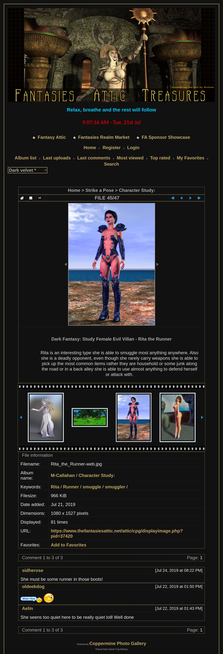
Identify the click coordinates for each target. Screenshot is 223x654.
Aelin (27, 608)
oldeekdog (33, 586)
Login (133, 147)
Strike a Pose (99, 190)
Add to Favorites (68, 544)
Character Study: (137, 190)
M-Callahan (63, 475)
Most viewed (130, 157)
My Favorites (190, 157)
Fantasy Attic (52, 137)
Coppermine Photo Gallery (117, 643)
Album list (25, 157)
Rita (55, 486)
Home (90, 147)
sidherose (32, 570)
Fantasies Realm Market (103, 137)
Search (111, 164)
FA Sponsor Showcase (166, 137)
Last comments (93, 157)
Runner (71, 486)
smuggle (92, 486)
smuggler (115, 486)
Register (112, 147)
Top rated (160, 157)
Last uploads (57, 157)
